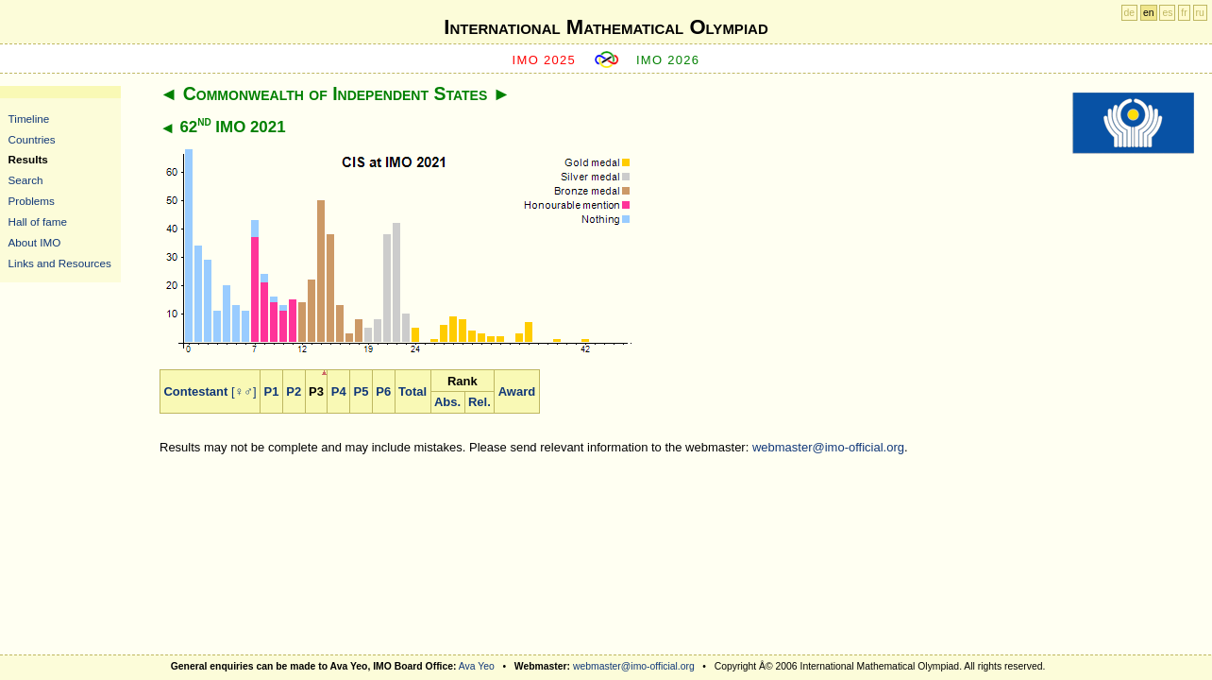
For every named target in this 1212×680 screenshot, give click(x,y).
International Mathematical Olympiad (605, 27)
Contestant (195, 391)
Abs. (447, 402)
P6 (383, 391)
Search (25, 180)
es (1167, 13)
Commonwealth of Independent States (335, 93)
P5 (361, 391)
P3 (316, 391)
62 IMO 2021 (232, 127)
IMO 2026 (668, 60)
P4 (338, 391)
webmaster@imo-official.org (828, 447)
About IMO (34, 242)
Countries (32, 139)
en (1148, 13)
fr (1184, 13)
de (1130, 13)
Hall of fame (37, 221)
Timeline (29, 118)
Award (517, 391)
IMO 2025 (545, 60)
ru (1200, 13)
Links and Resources (59, 263)
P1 (271, 391)
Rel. (479, 402)
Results (28, 159)
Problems (31, 201)
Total (412, 391)
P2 (293, 391)
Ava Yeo (477, 666)
